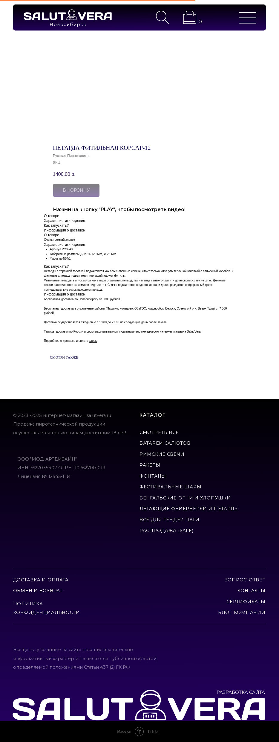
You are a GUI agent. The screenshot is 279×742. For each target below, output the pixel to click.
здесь (93, 340)
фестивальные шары (170, 487)
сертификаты (245, 601)
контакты (251, 590)
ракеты (150, 465)
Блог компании (241, 612)
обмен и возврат (38, 590)
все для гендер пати (170, 519)
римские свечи (162, 454)
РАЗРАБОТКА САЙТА (241, 692)
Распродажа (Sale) (166, 530)
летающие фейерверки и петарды (189, 508)
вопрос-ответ (245, 580)
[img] (67, 15)
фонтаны (153, 476)
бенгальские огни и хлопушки (185, 498)
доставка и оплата (41, 580)
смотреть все (159, 432)
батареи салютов (165, 443)
